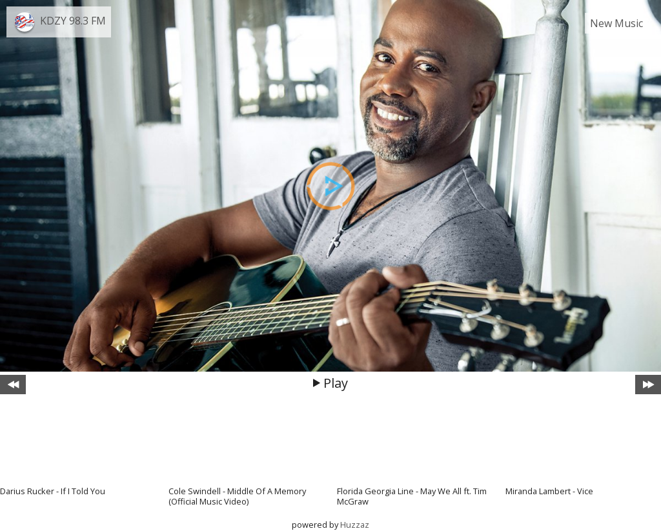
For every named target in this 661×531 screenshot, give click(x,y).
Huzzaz (354, 524)
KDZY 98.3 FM (73, 21)
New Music (616, 23)
